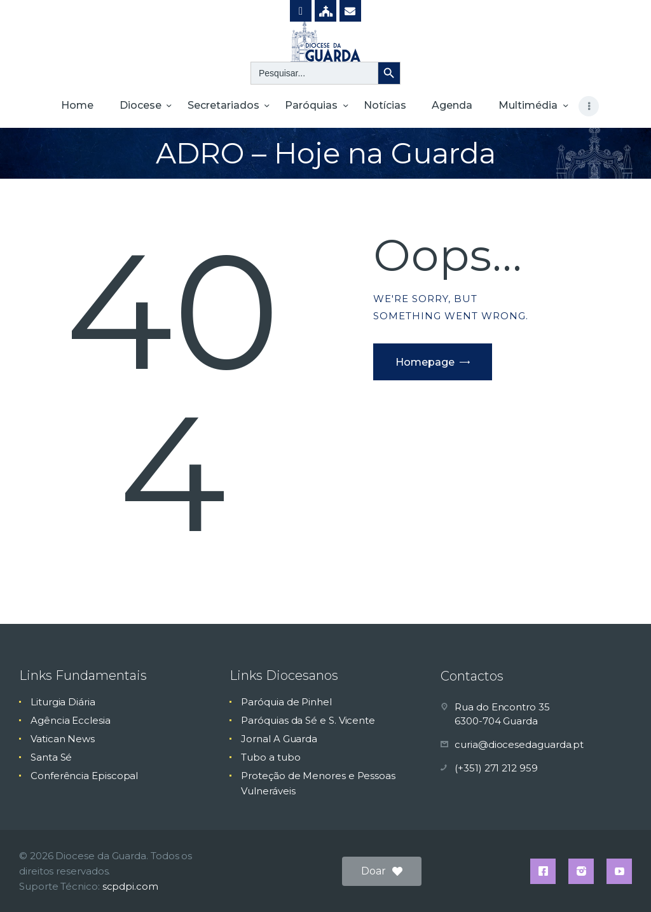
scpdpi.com (130, 886)
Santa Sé (51, 757)
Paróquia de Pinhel (286, 702)
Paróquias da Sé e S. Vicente (308, 720)
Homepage (425, 362)
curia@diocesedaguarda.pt (519, 744)
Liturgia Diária (63, 702)
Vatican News (63, 739)
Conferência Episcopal (84, 776)
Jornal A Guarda (279, 739)
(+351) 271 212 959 (496, 768)
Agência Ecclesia (71, 720)
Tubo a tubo (270, 757)
